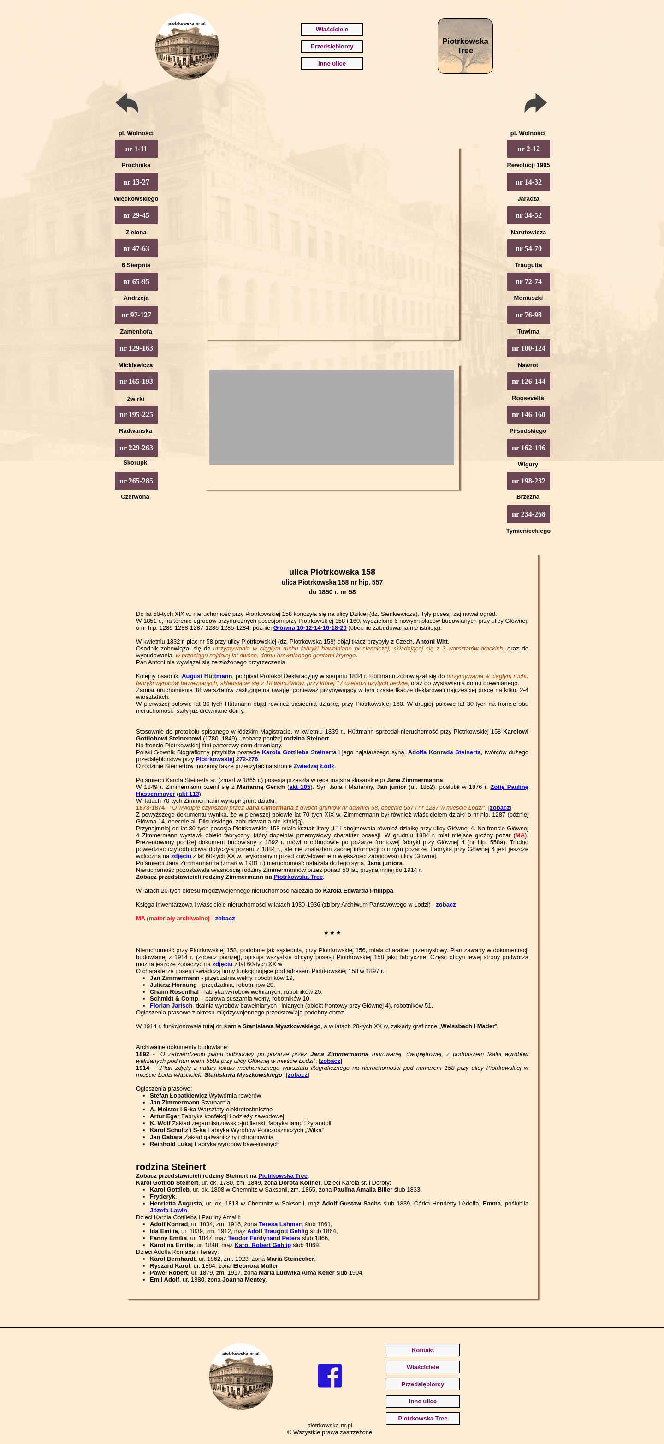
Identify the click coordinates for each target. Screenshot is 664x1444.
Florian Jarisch (171, 1005)
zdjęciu (181, 856)
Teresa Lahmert (281, 1224)
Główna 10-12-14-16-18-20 (310, 627)
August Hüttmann (207, 676)
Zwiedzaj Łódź (314, 766)
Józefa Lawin (168, 1210)
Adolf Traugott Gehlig (277, 1231)
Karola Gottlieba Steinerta (299, 752)
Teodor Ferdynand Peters (264, 1238)
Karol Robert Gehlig (263, 1244)
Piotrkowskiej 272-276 (227, 759)
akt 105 (299, 786)
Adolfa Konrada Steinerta (444, 752)
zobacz (500, 807)
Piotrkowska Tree (298, 876)
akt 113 (189, 793)
